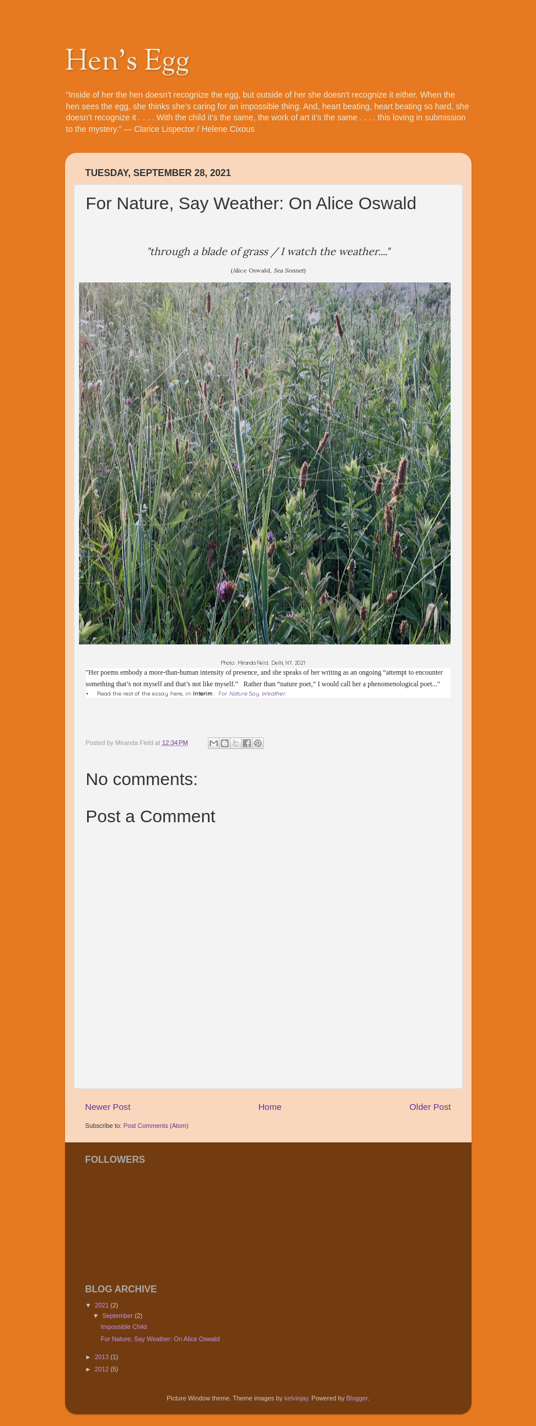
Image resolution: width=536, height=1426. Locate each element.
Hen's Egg (127, 63)
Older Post (430, 1107)
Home (270, 1107)
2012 (102, 1369)
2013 (102, 1356)
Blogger (357, 1398)
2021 (102, 1305)
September (118, 1315)
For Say (251, 693)
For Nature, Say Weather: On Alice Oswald (160, 1338)
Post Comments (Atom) (156, 1125)
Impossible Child (123, 1326)
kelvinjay (296, 1398)
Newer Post (108, 1107)
